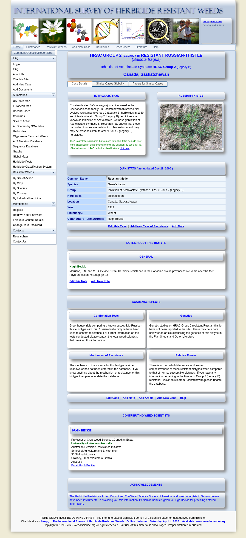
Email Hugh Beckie (83, 465)
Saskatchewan (155, 74)
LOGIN (206, 21)
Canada (130, 74)
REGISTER (216, 21)
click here (124, 148)
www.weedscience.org (210, 521)
